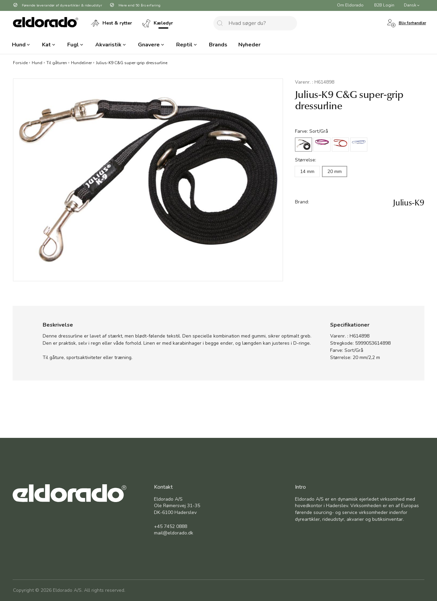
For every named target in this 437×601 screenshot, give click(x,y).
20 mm (334, 171)
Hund (37, 62)
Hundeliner (81, 62)
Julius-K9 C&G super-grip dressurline (131, 62)
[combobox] (255, 23)
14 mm (307, 171)
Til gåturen (56, 62)
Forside (20, 62)
